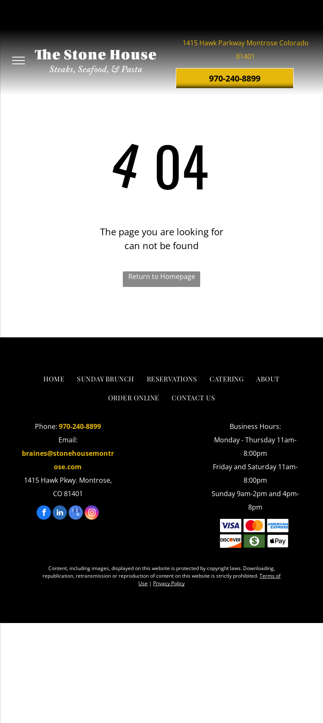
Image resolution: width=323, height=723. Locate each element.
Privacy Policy (169, 583)
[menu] (18, 60)
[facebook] (44, 513)
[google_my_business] (76, 513)
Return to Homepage (161, 276)
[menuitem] (54, 379)
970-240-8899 (80, 426)
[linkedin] (60, 513)
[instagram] (92, 513)
